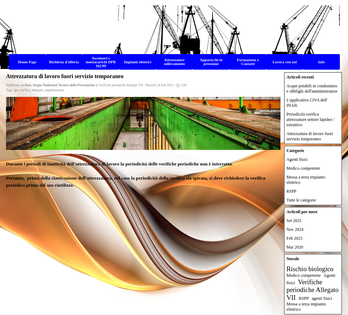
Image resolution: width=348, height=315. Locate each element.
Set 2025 (293, 220)
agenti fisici (322, 298)
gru (16, 90)
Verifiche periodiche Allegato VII (312, 289)
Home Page (27, 62)
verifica (25, 90)
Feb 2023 (294, 238)
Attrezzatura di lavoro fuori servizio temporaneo (309, 136)
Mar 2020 (294, 247)
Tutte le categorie (301, 200)
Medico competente (303, 168)
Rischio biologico (310, 269)
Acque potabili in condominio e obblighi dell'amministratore (311, 88)
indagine (37, 90)
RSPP (291, 191)
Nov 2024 (294, 229)
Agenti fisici (297, 159)
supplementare (54, 90)
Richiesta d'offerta (64, 62)
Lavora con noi (285, 62)
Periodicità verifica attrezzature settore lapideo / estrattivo (310, 119)
